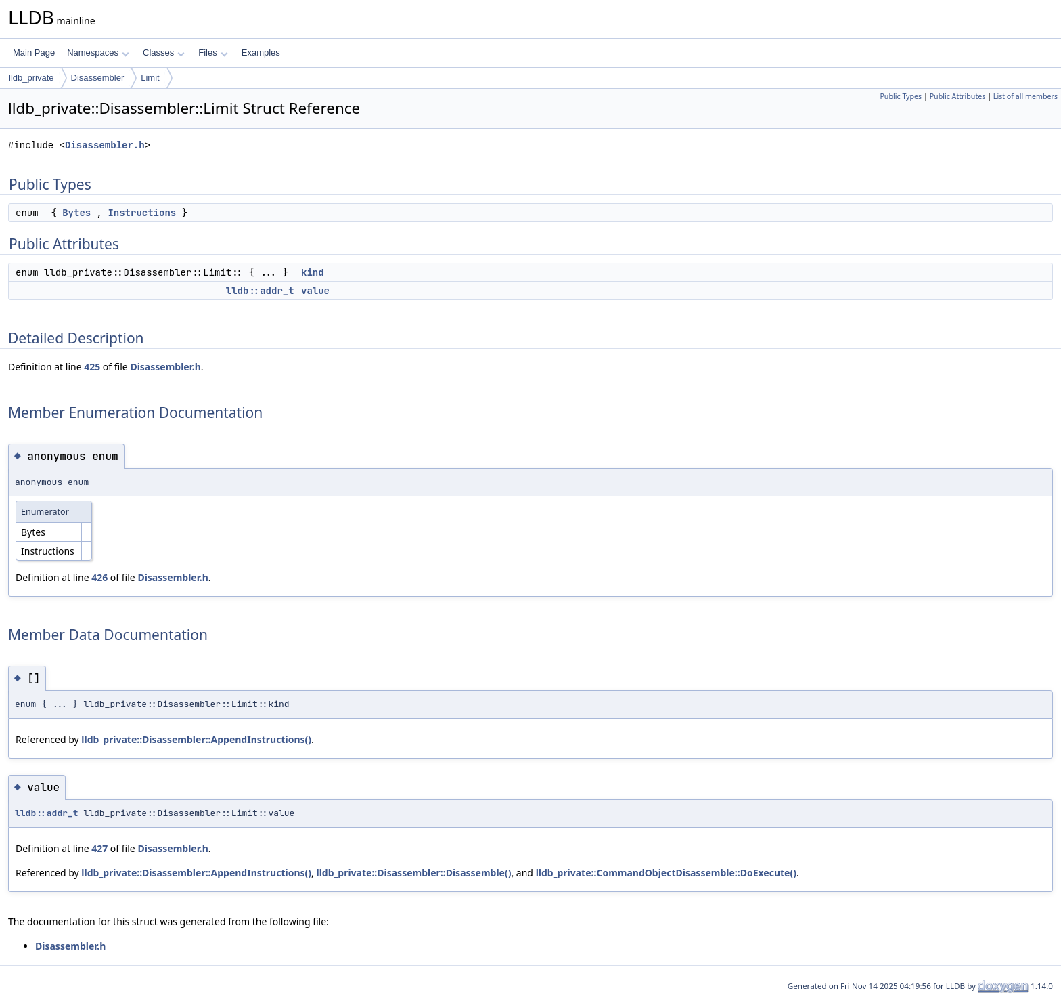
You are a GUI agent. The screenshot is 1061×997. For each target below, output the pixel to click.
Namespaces (98, 52)
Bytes (76, 213)
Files (212, 52)
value (315, 290)
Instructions (142, 213)
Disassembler (98, 77)
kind (312, 272)
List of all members (1025, 96)
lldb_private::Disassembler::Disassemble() (414, 872)
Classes (164, 52)
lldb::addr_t (260, 290)
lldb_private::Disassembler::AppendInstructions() (196, 739)
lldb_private (31, 77)
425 (92, 366)
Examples (261, 52)
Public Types (901, 96)
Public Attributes (958, 96)
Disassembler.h (105, 145)
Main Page (34, 52)
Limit (150, 77)
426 (99, 577)
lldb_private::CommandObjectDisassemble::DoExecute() (666, 872)
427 (99, 848)
